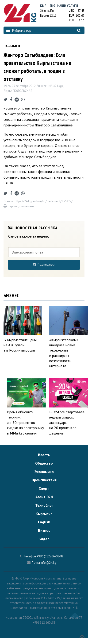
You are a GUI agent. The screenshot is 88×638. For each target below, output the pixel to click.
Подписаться (44, 264)
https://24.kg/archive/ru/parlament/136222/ (44, 201)
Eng (52, 6)
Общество (44, 463)
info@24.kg (48, 563)
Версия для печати (19, 206)
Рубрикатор (18, 30)
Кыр (43, 6)
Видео (44, 538)
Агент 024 (44, 496)
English (44, 522)
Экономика (44, 471)
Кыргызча (44, 513)
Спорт (44, 488)
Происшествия (44, 480)
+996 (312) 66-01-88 (50, 556)
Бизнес (44, 530)
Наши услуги (67, 6)
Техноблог (44, 505)
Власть (44, 454)
